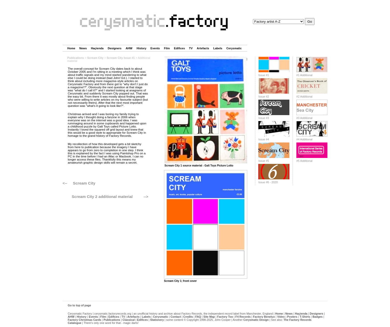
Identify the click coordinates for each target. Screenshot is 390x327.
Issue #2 (263, 96)
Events (155, 48)
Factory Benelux (264, 316)
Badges (317, 316)
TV (191, 48)
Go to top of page (79, 305)
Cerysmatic (234, 48)
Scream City (95, 57)
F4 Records (243, 316)
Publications (75, 57)
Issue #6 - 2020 (268, 182)
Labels (217, 48)
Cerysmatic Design (256, 319)
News (83, 48)
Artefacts (203, 48)
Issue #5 (263, 160)
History (141, 48)
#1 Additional (304, 75)
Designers (114, 48)
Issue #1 (263, 75)
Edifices (179, 48)
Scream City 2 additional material (102, 196)
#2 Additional (304, 96)
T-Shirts (305, 316)
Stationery (157, 319)
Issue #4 (263, 139)
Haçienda (97, 48)
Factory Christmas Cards (84, 319)
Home (71, 48)
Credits (188, 316)
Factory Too (225, 316)
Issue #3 (263, 117)
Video (281, 316)
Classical (129, 319)
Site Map (209, 316)
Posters (292, 316)
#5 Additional (304, 160)
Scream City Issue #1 (121, 57)
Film (167, 48)
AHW (129, 48)
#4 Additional (304, 139)
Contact (175, 316)
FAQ (198, 316)
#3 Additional (304, 117)
